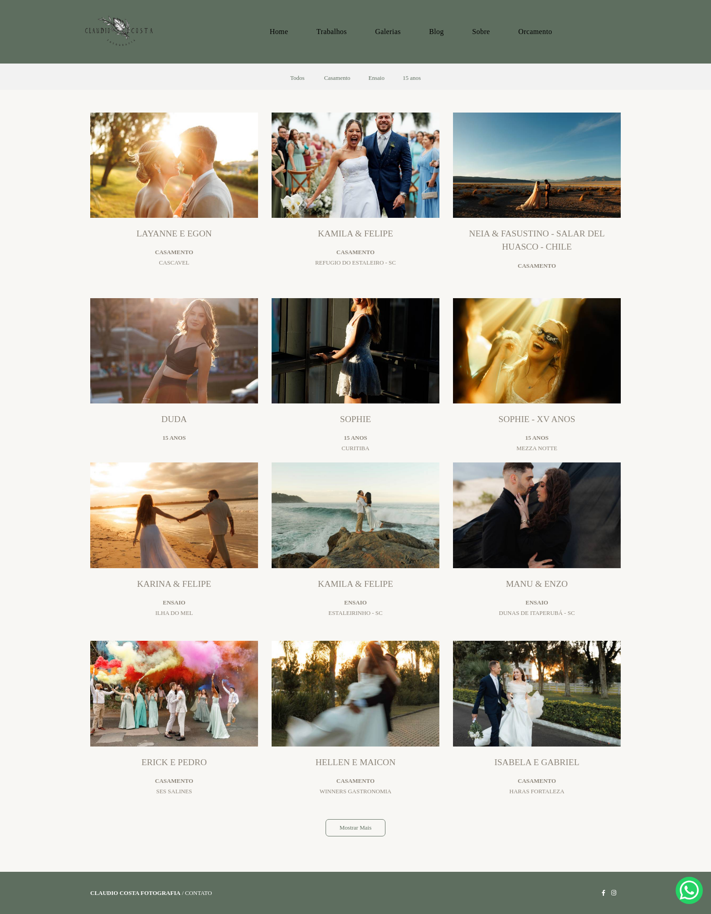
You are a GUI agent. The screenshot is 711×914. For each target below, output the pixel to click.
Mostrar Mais (355, 827)
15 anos (412, 78)
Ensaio (377, 78)
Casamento (337, 78)
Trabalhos (332, 31)
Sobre (481, 31)
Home (279, 31)
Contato (198, 893)
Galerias (388, 31)
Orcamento (535, 31)
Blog (436, 31)
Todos (297, 78)
